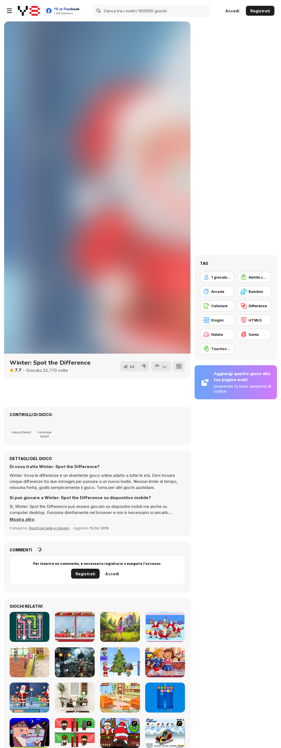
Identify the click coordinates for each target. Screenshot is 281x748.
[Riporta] (161, 366)
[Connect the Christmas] (29, 627)
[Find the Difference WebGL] (75, 698)
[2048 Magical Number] (165, 698)
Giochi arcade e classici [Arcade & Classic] (49, 528)
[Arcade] (217, 291)
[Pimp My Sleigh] (165, 733)
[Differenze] (254, 305)
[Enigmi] (217, 320)
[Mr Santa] (120, 662)
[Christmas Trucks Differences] (75, 627)
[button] (22, 519)
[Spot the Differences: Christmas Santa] (29, 698)
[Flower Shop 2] (29, 662)
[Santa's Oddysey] (29, 733)
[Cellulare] (217, 305)
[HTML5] (254, 320)
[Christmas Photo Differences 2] (165, 627)
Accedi (232, 11)
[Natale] (217, 334)
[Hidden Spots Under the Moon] (75, 662)
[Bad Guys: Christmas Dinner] (75, 733)
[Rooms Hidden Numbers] (120, 698)
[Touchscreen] (217, 348)
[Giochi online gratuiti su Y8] (29, 11)
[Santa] (254, 334)
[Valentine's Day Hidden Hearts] (165, 662)
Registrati (260, 11)
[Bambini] (254, 291)
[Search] (99, 11)
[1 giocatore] (217, 277)
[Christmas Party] (120, 733)
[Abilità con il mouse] (254, 277)
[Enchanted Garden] (120, 627)
